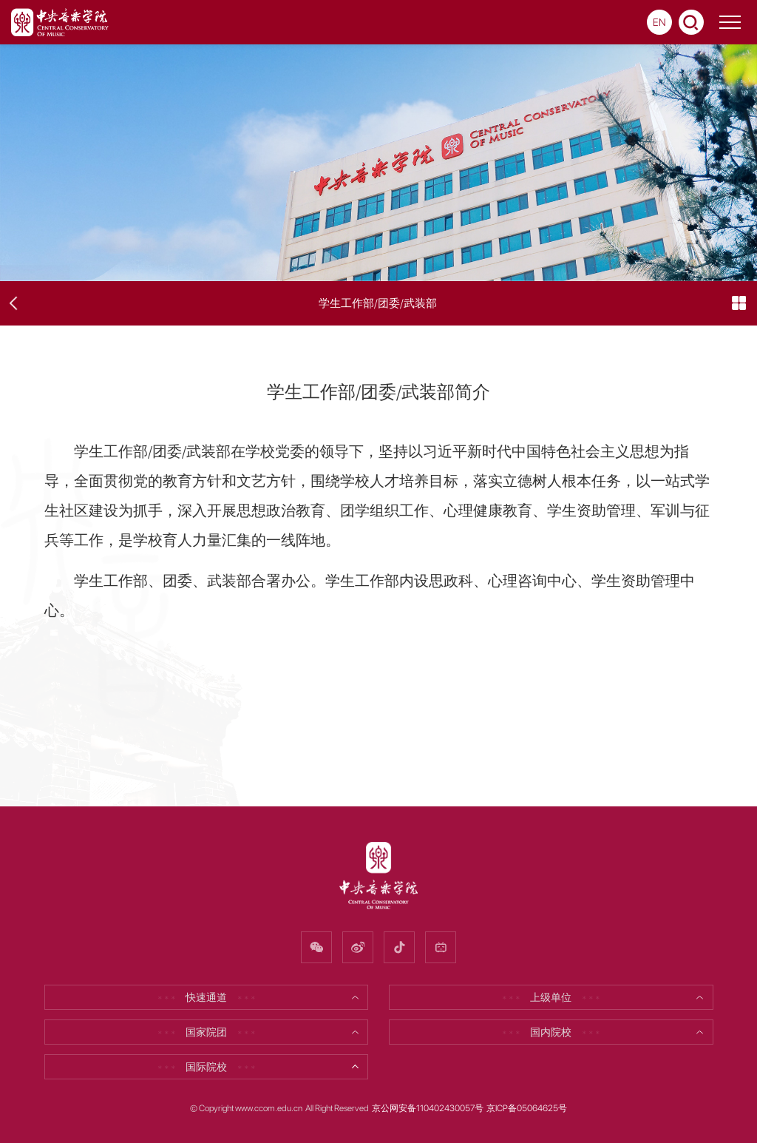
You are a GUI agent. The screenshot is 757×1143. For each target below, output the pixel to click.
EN (659, 22)
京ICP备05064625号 (526, 1108)
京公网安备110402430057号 (427, 1108)
